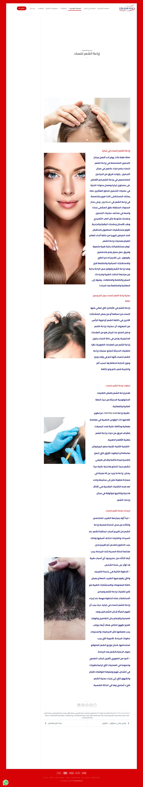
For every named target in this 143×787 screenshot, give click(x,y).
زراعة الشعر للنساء (56, 713)
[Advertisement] (87, 33)
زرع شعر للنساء (69, 715)
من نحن (32, 8)
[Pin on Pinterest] (83, 705)
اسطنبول (106, 202)
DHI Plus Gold (110, 413)
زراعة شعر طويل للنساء (110, 715)
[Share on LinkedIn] (79, 705)
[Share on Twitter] (91, 705)
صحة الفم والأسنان (53, 723)
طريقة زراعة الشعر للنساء (56, 715)
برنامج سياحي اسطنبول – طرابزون (116, 723)
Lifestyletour (78, 780)
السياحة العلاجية (74, 8)
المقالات (40, 8)
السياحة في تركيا (89, 8)
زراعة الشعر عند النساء (90, 713)
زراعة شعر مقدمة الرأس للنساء (94, 715)
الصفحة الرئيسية (103, 8)
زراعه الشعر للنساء (79, 715)
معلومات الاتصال (52, 8)
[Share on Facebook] (95, 705)
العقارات (63, 8)
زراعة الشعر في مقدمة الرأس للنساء (72, 713)
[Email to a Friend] (87, 705)
